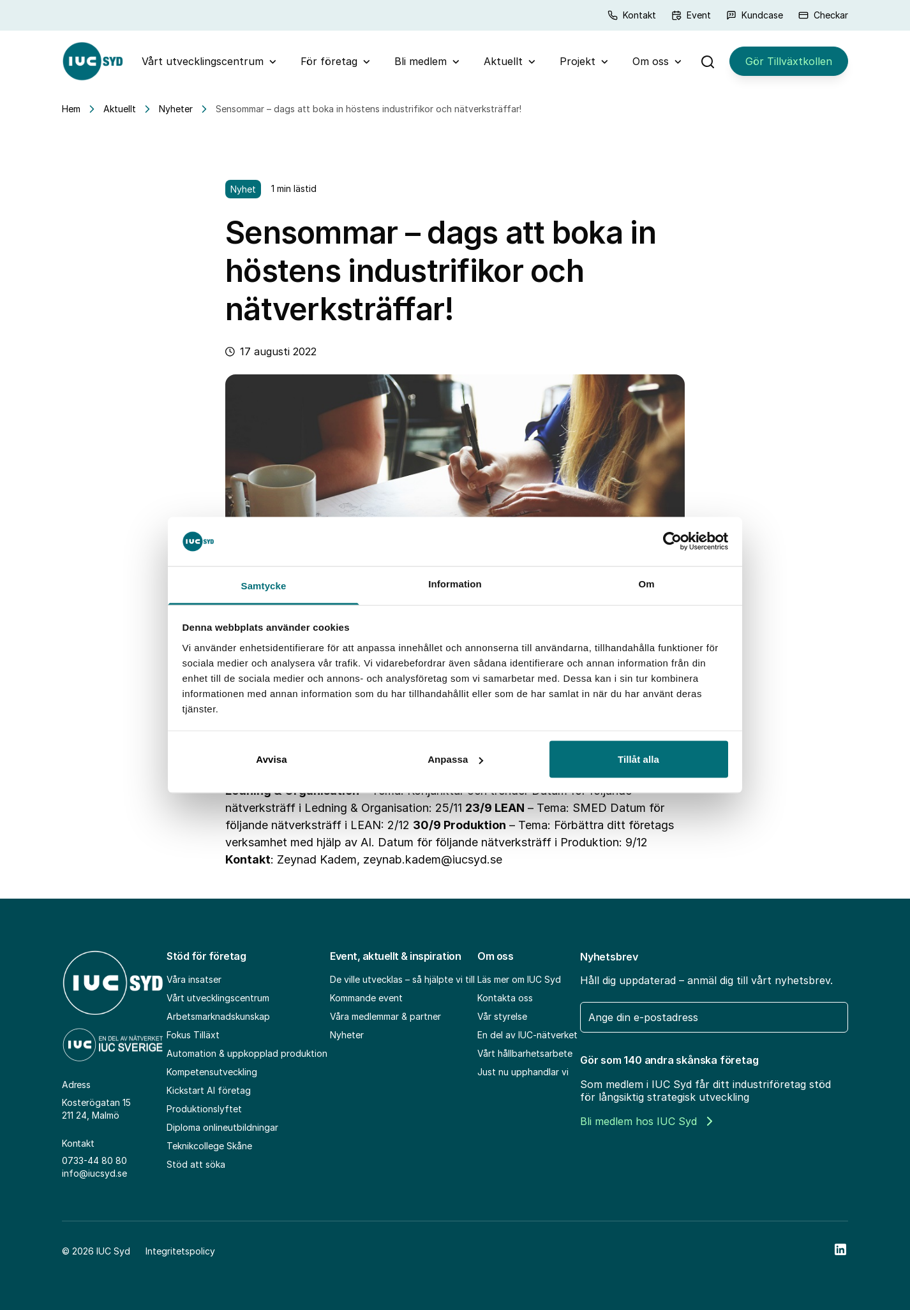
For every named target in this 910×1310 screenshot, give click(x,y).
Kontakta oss (505, 997)
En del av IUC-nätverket (527, 1034)
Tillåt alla (638, 759)
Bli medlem (420, 61)
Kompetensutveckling (212, 1071)
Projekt (577, 61)
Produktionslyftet (204, 1108)
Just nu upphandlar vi (523, 1071)
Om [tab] (646, 583)
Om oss (650, 61)
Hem (71, 108)
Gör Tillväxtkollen (788, 61)
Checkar (823, 15)
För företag (329, 61)
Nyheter (176, 108)
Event (691, 15)
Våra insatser (194, 979)
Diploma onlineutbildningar (222, 1127)
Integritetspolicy (180, 1251)
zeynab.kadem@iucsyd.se (432, 859)
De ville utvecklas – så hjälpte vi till (402, 979)
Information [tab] (455, 583)
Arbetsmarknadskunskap (218, 1016)
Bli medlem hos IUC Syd (646, 1121)
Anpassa (455, 759)
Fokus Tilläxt (193, 1034)
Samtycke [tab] (264, 585)
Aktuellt (503, 61)
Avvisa (271, 759)
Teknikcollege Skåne (209, 1145)
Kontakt (632, 15)
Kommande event (366, 997)
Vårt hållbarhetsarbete (524, 1053)
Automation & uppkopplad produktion (247, 1053)
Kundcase (754, 15)
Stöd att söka (196, 1164)
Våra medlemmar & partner (385, 1016)
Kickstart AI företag (209, 1090)
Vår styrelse (502, 1016)
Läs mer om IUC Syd (519, 979)
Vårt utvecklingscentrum (203, 61)
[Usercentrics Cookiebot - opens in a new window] (672, 541)
